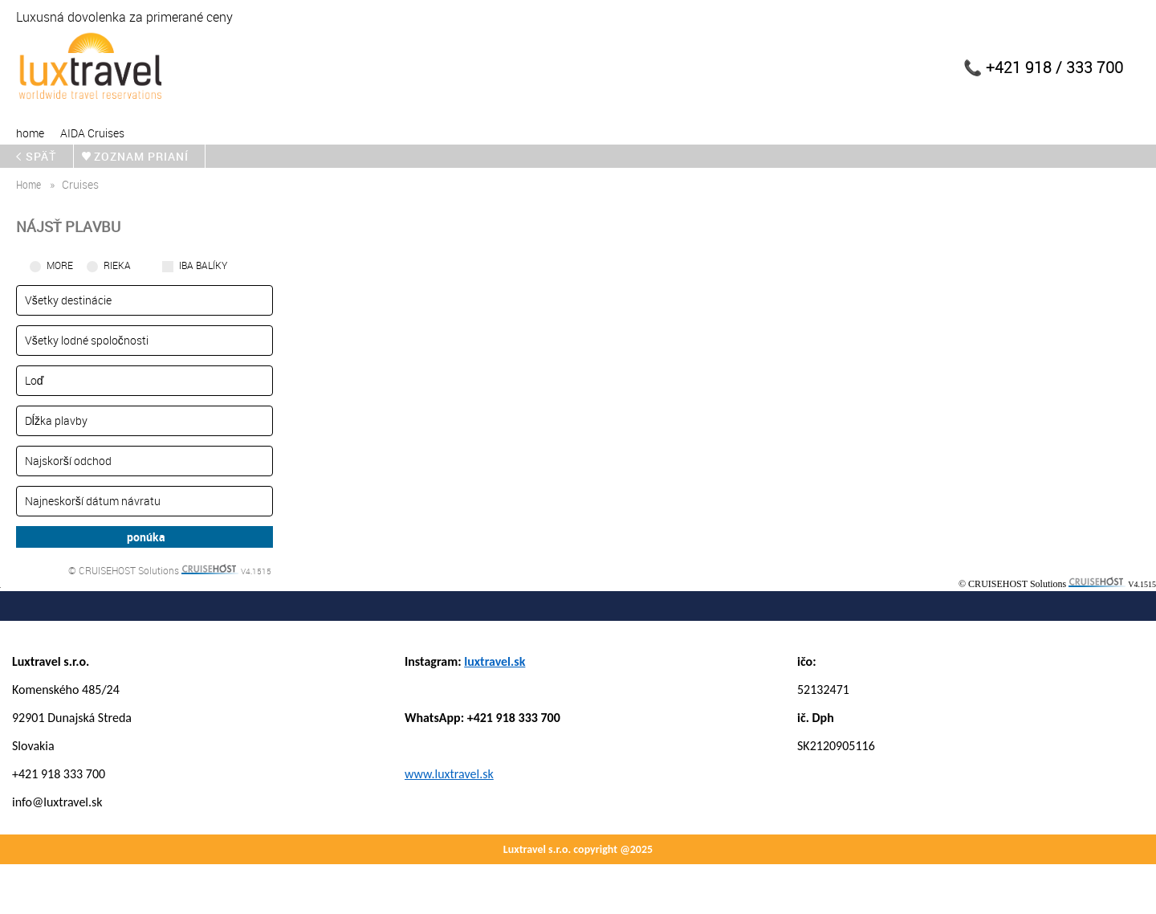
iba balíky (203, 265)
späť (41, 156)
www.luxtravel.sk (449, 773)
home (30, 133)
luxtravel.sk (494, 661)
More (60, 265)
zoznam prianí (141, 156)
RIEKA (117, 265)
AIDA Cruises (92, 133)
